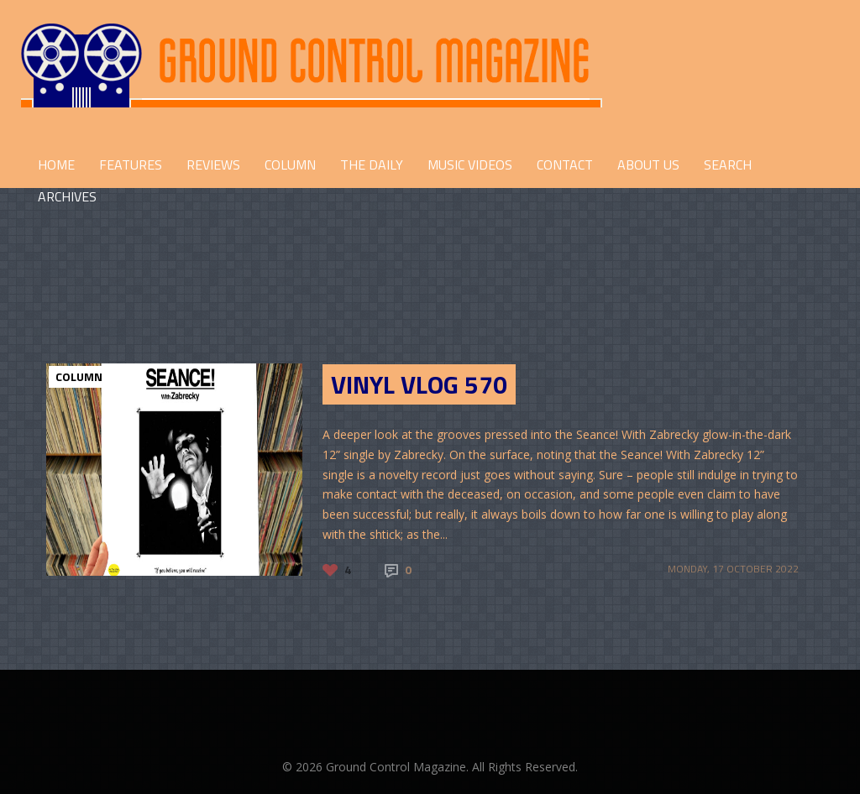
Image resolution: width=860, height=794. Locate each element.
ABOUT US (648, 164)
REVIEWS (213, 164)
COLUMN (290, 164)
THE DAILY (371, 164)
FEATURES (130, 164)
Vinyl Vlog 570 (419, 384)
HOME (56, 164)
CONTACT (565, 164)
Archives (67, 196)
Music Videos (469, 164)
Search (728, 164)
